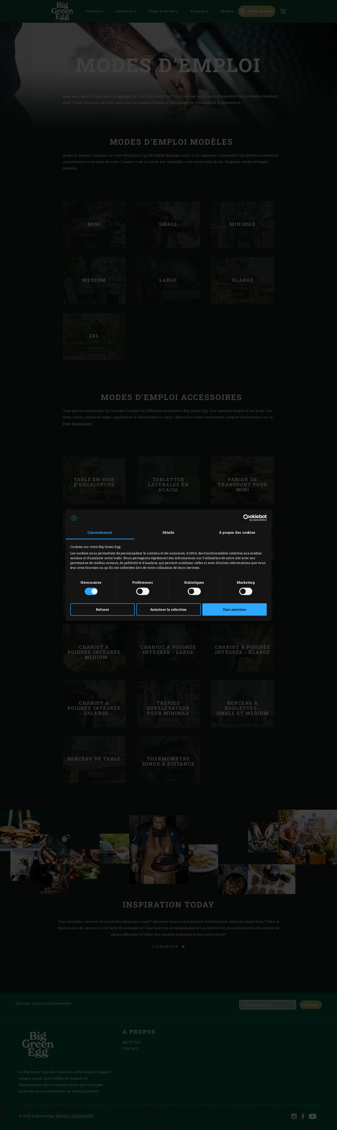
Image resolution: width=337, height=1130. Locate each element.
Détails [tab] (168, 532)
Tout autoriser (235, 609)
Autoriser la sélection (168, 609)
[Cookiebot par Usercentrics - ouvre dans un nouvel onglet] (247, 517)
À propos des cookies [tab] (237, 532)
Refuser (102, 609)
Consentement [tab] (99, 532)
